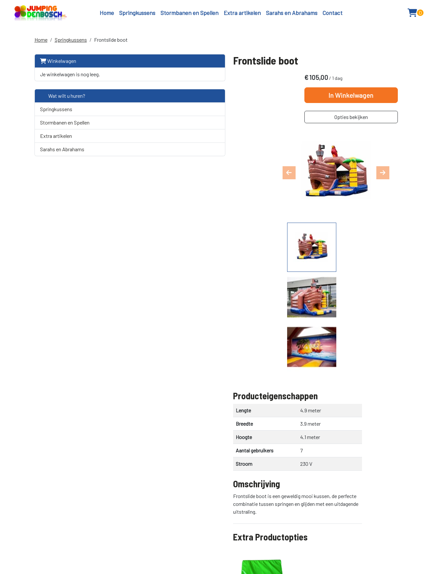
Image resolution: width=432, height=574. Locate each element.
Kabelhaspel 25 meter (189, 431)
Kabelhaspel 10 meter (189, 393)
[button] (392, 14)
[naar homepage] (52, 14)
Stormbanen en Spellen (189, 14)
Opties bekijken (355, 123)
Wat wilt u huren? (62, 99)
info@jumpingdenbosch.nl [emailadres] (327, 520)
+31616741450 (52, 549)
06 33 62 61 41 (313, 513)
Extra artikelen (242, 14)
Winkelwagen (58, 64)
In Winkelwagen (355, 101)
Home (107, 14)
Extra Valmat (177, 356)
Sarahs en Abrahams (291, 14)
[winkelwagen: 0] (410, 14)
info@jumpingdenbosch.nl (106, 549)
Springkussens (137, 14)
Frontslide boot (111, 43)
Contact (332, 14)
